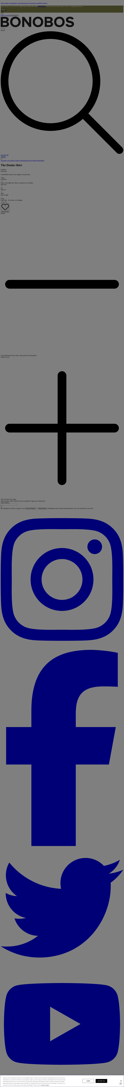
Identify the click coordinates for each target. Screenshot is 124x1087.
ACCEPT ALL (101, 1081)
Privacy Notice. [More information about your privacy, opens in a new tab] (45, 1085)
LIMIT (88, 1081)
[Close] (121, 1081)
